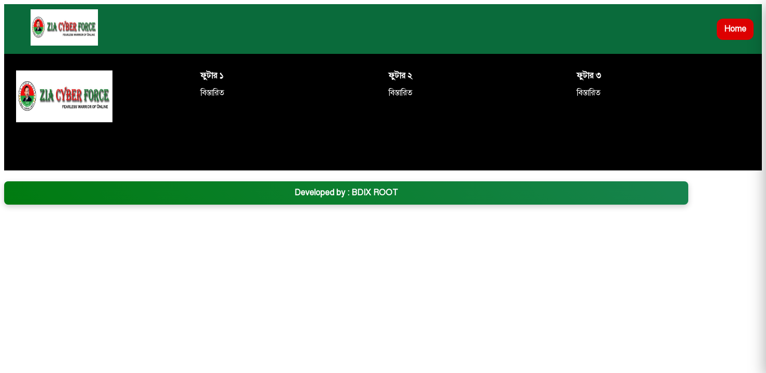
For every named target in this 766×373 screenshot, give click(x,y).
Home (735, 29)
